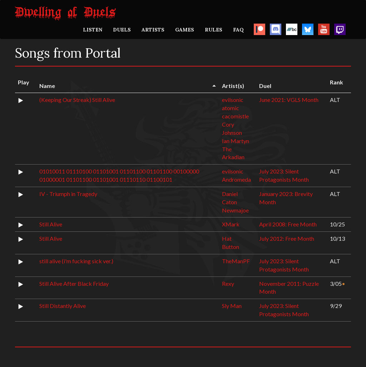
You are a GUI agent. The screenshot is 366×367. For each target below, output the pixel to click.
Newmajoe (235, 210)
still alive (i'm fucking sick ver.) (76, 261)
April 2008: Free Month (288, 224)
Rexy (228, 283)
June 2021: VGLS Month (288, 99)
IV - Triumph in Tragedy (68, 193)
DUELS (122, 29)
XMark (230, 224)
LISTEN (92, 29)
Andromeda (236, 179)
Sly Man (232, 305)
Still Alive (50, 224)
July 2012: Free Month (286, 238)
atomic (230, 107)
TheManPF (236, 261)
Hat (227, 238)
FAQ (238, 29)
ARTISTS (153, 29)
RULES (213, 29)
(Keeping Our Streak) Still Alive (77, 99)
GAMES (184, 29)
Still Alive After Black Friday (74, 283)
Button (230, 246)
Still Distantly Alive (62, 305)
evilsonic (232, 99)
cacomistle (235, 116)
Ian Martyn (235, 140)
